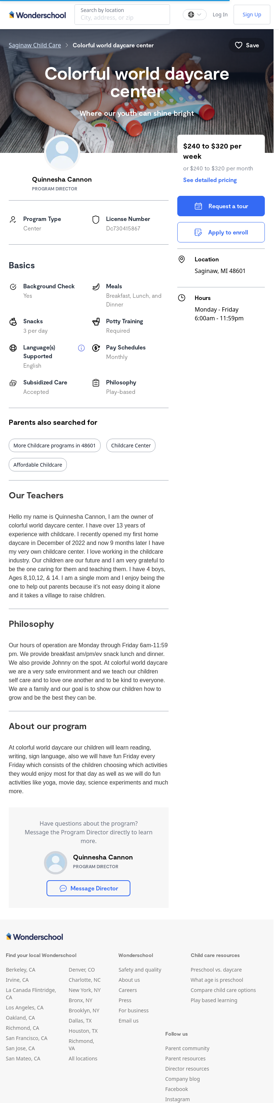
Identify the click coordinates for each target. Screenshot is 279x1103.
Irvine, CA (17, 979)
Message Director (88, 888)
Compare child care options (223, 990)
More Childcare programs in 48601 (54, 445)
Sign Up (252, 14)
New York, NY (85, 990)
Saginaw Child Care (35, 45)
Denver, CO (82, 969)
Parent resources (185, 1058)
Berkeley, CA (20, 969)
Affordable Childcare (37, 464)
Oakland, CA (20, 1017)
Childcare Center (131, 445)
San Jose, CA (20, 1048)
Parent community (187, 1048)
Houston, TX (83, 1030)
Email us (128, 1020)
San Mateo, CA (23, 1058)
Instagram (177, 1099)
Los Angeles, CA (25, 1007)
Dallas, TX (80, 1020)
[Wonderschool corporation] (137, 937)
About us (129, 979)
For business (133, 1010)
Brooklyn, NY (84, 1010)
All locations (83, 1058)
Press (124, 1000)
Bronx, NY (80, 1000)
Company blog (182, 1078)
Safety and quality (139, 969)
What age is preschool (217, 979)
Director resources (187, 1068)
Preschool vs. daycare (216, 969)
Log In (220, 14)
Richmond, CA (22, 1027)
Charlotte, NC (85, 979)
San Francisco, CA (27, 1038)
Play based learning (214, 1000)
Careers (127, 990)
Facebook (176, 1089)
